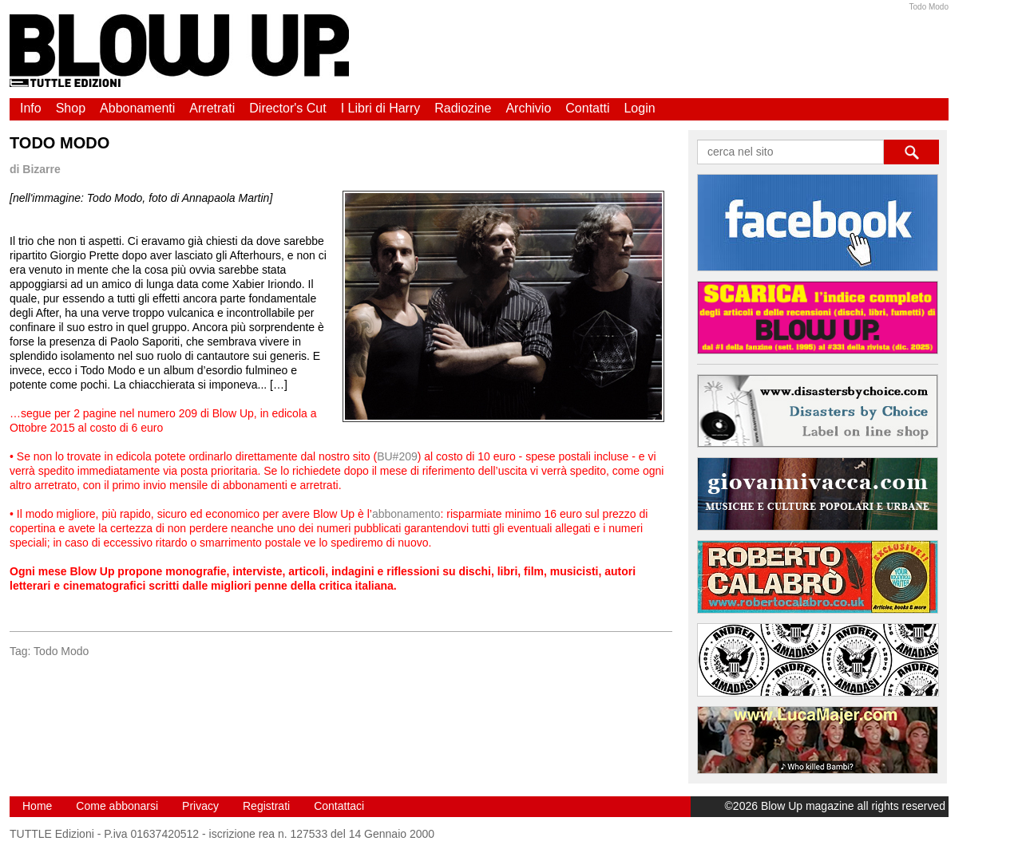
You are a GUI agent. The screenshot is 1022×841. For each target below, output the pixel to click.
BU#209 (397, 456)
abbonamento (406, 513)
